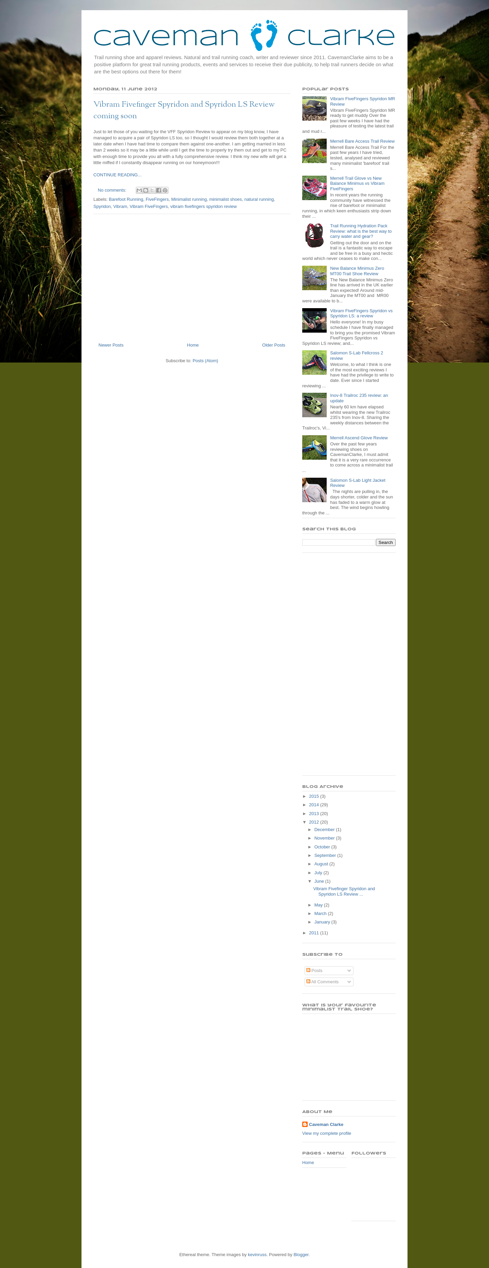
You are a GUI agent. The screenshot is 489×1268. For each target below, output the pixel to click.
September (325, 855)
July (319, 872)
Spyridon (102, 206)
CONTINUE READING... (117, 174)
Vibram (120, 206)
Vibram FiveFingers (149, 206)
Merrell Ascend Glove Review (359, 437)
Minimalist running (189, 199)
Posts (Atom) (205, 360)
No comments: (112, 190)
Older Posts (273, 345)
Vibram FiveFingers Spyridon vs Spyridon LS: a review (361, 313)
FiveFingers (157, 199)
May (319, 905)
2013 (314, 813)
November (325, 838)
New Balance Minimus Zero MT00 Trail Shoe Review (357, 271)
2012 (314, 822)
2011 (314, 932)
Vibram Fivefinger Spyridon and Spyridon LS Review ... (344, 891)
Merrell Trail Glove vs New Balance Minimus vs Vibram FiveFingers (357, 183)
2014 (314, 804)
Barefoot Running (126, 199)
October (322, 846)
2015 (314, 796)
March (321, 913)
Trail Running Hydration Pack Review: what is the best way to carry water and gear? (361, 231)
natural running (259, 199)
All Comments (322, 981)
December (325, 829)
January (322, 921)
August (321, 863)
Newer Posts (111, 345)
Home (193, 345)
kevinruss (257, 1254)
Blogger (300, 1254)
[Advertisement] (192, 275)
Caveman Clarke (326, 1124)
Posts (314, 970)
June (319, 881)
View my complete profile (326, 1133)
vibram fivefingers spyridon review (203, 206)
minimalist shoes (225, 199)
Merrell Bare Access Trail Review (362, 141)
